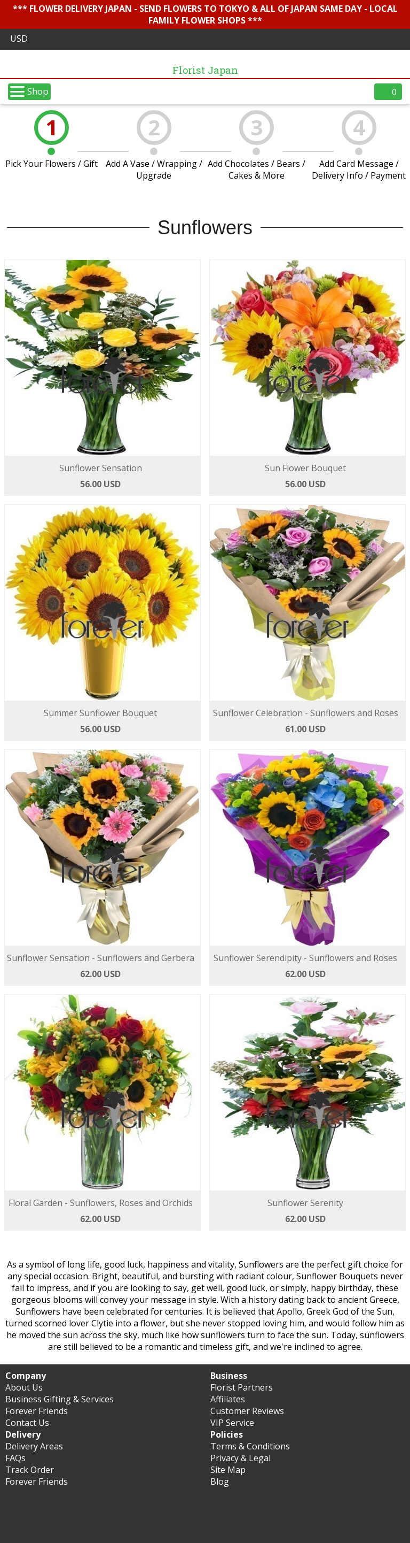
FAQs (15, 1458)
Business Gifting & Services (59, 1399)
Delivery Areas (34, 1446)
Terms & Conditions (250, 1446)
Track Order (29, 1470)
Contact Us (27, 1423)
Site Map (228, 1470)
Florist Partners (241, 1387)
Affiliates (227, 1399)
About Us (24, 1387)
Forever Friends (36, 1411)
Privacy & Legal (240, 1458)
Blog (219, 1481)
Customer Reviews (247, 1411)
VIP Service (232, 1423)
